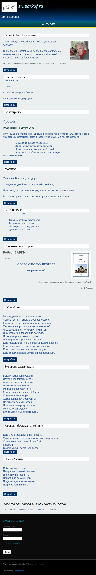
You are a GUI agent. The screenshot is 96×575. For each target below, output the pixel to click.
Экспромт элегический (19, 367)
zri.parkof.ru (30, 6)
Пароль (6, 535)
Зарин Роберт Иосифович (21, 35)
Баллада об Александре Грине (24, 426)
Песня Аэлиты (14, 459)
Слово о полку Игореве (19, 246)
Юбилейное (12, 307)
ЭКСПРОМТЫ (14, 210)
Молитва (10, 169)
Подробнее (10, 70)
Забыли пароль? (12, 544)
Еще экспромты (15, 77)
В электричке (13, 112)
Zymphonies (19, 570)
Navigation (48, 24)
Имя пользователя (10, 526)
